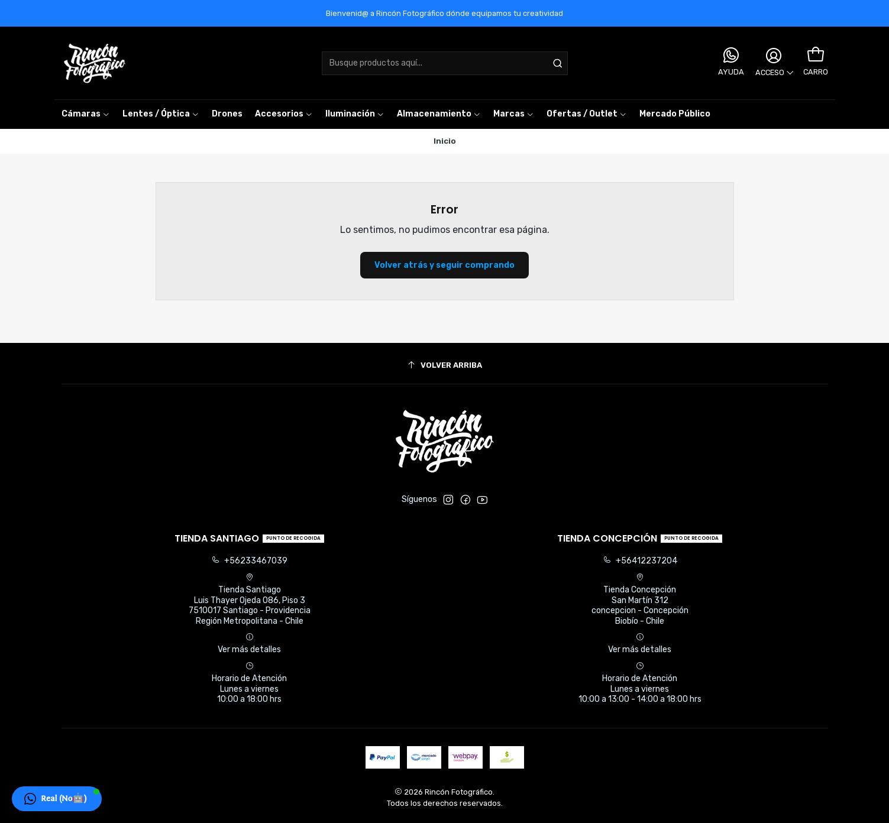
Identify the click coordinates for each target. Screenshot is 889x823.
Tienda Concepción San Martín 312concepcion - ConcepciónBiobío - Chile (639, 599)
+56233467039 (249, 561)
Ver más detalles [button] (249, 643)
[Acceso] (773, 63)
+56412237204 (640, 561)
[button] (513, 114)
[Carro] (815, 55)
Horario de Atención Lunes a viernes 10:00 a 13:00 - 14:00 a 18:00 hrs (639, 683)
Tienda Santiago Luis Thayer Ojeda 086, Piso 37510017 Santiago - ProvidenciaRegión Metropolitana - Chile (250, 599)
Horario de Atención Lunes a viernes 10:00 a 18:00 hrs (249, 683)
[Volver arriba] (445, 365)
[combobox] (445, 63)
